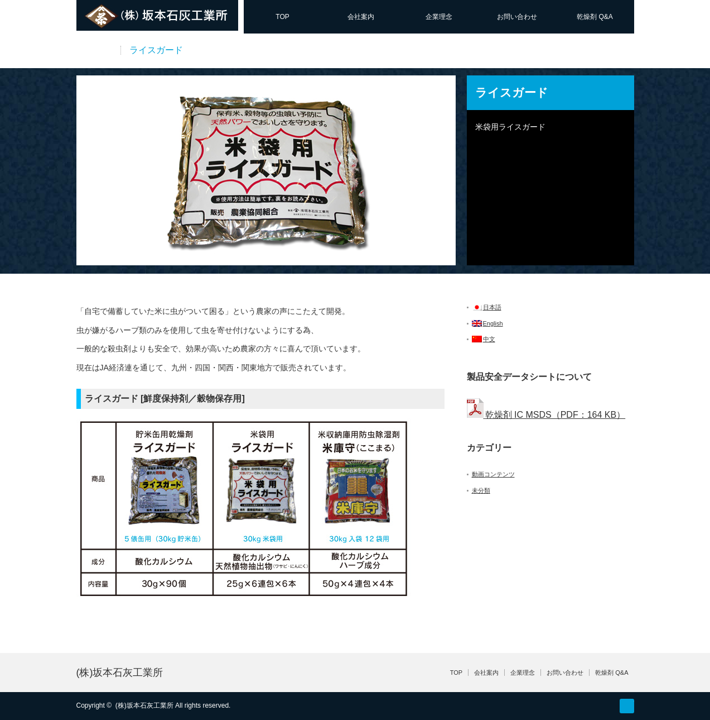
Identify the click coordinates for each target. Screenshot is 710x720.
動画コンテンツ (493, 474)
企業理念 (439, 17)
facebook (627, 706)
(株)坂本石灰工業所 (119, 672)
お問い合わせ (517, 17)
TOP (282, 17)
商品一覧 (94, 50)
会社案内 (360, 17)
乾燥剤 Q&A (595, 17)
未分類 (481, 490)
